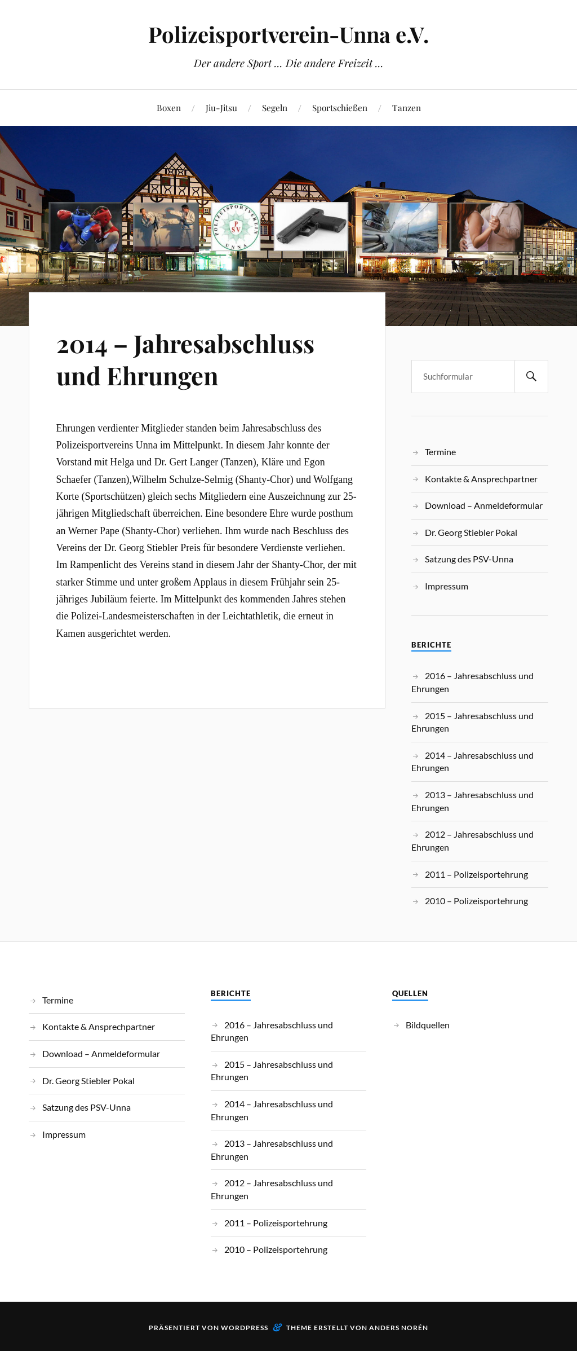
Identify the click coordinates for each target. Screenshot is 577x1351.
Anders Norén (398, 1327)
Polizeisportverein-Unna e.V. (288, 34)
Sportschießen (339, 107)
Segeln (274, 107)
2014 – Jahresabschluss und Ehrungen (187, 358)
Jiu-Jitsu (221, 107)
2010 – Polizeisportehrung (476, 900)
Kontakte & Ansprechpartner (481, 478)
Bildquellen (428, 1024)
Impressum (446, 585)
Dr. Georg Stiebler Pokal (471, 532)
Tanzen (406, 107)
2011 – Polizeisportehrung (476, 874)
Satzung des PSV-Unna (469, 558)
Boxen (169, 107)
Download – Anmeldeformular (484, 505)
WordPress (244, 1327)
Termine (440, 451)
